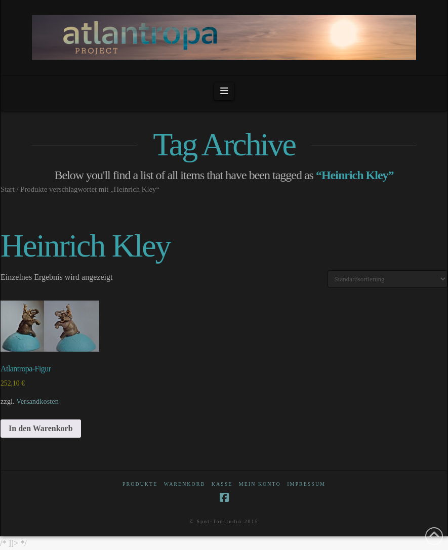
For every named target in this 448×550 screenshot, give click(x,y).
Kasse (222, 484)
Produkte (140, 484)
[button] (224, 91)
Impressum (306, 484)
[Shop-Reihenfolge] (387, 278)
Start (8, 189)
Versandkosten (37, 401)
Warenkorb (184, 484)
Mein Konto (260, 484)
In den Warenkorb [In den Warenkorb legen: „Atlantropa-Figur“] (41, 428)
